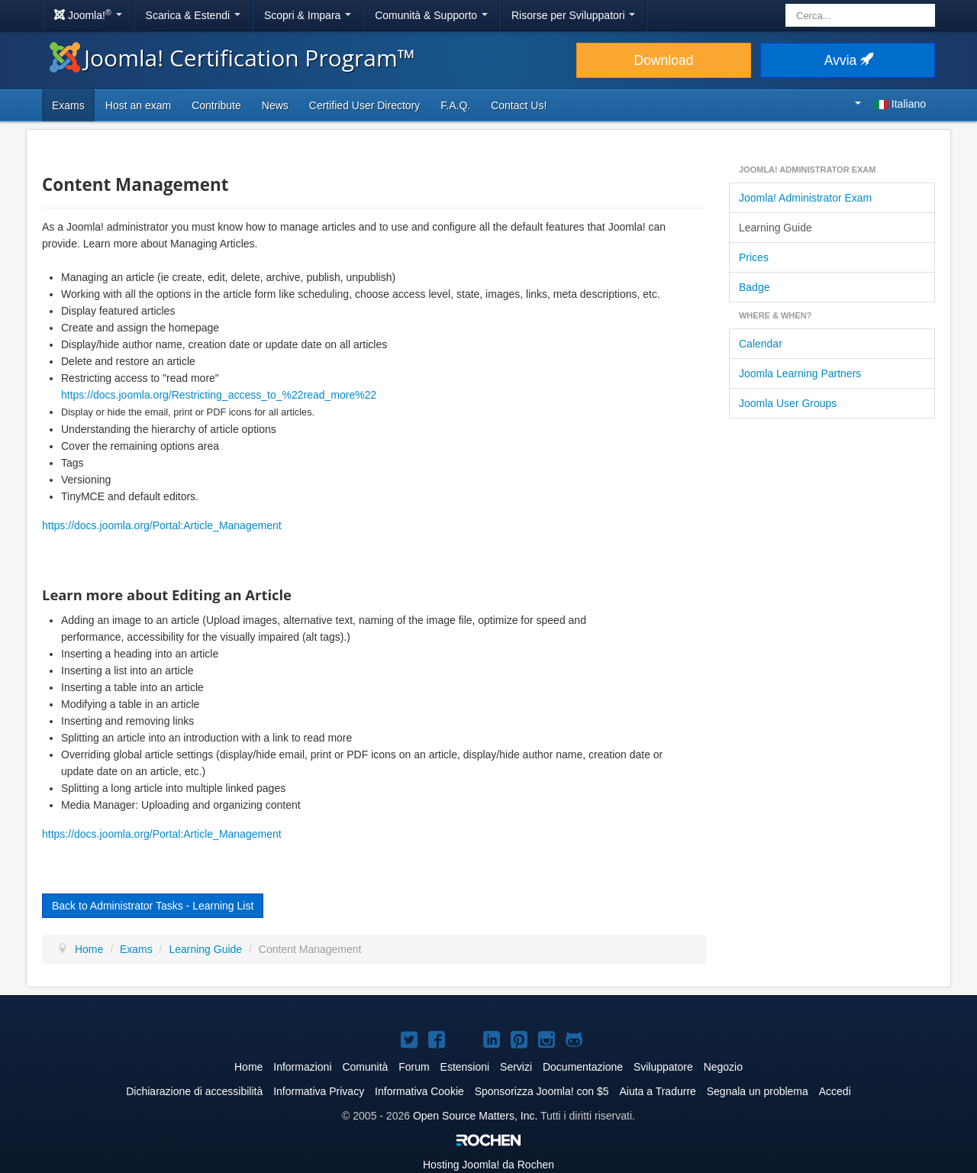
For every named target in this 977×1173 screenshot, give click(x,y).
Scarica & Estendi (193, 15)
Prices (754, 257)
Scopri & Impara (307, 15)
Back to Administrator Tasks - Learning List (152, 906)
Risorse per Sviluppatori (573, 15)
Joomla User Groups (788, 403)
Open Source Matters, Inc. (475, 1116)
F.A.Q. (455, 105)
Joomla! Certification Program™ (232, 57)
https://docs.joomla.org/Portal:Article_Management (162, 525)
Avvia (847, 60)
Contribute (216, 105)
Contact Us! (519, 105)
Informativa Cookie (419, 1091)
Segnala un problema (757, 1091)
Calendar (760, 344)
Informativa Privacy (318, 1091)
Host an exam (138, 105)
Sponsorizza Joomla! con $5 (542, 1091)
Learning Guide (775, 227)
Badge (754, 287)
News (275, 105)
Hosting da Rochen (488, 1164)
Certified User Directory (364, 105)
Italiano (890, 104)
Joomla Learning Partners (800, 373)
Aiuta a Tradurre (657, 1091)
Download (664, 60)
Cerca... (785, 4)
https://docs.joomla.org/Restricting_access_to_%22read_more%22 (218, 395)
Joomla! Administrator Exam (805, 198)
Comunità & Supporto (431, 15)
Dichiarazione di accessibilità (194, 1091)
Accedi (835, 1091)
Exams (68, 105)
